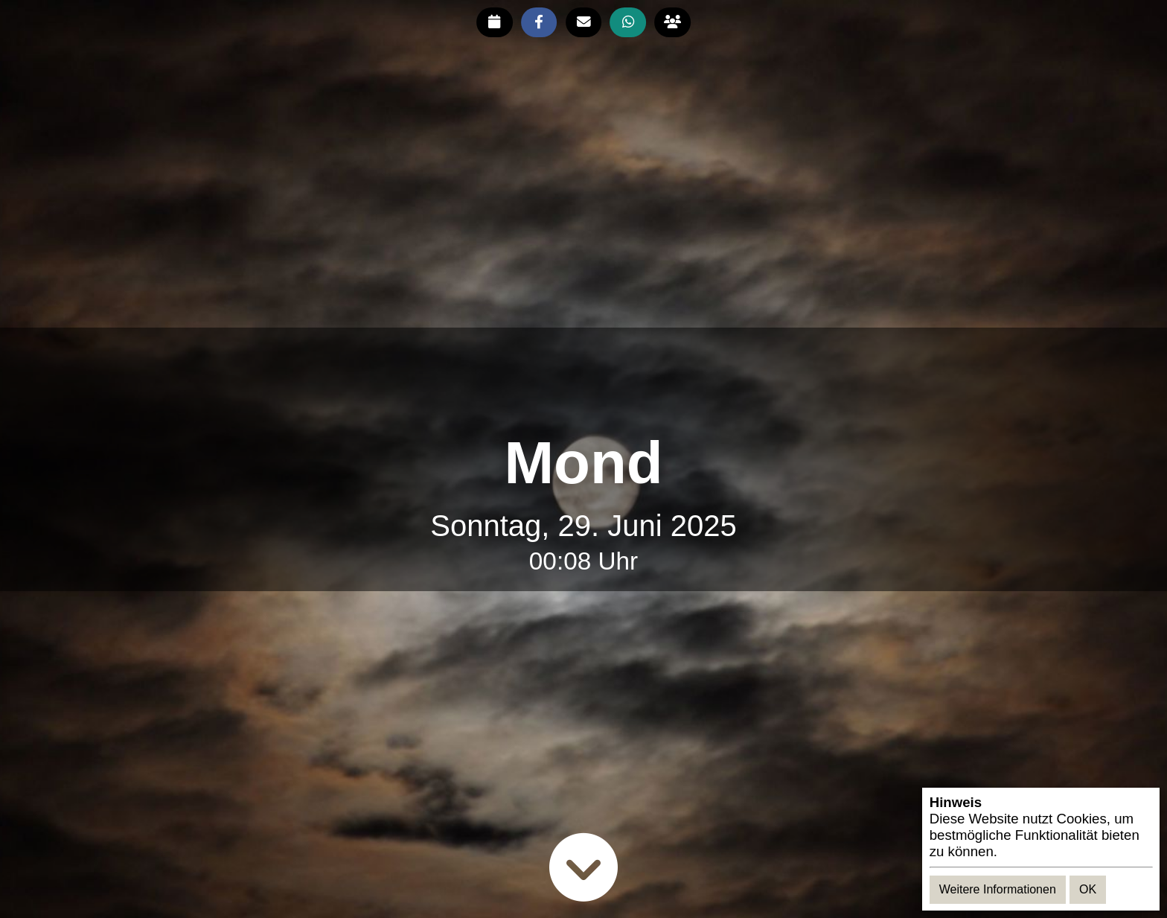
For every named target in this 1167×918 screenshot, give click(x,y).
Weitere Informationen (997, 889)
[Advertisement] (583, 379)
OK (1087, 889)
